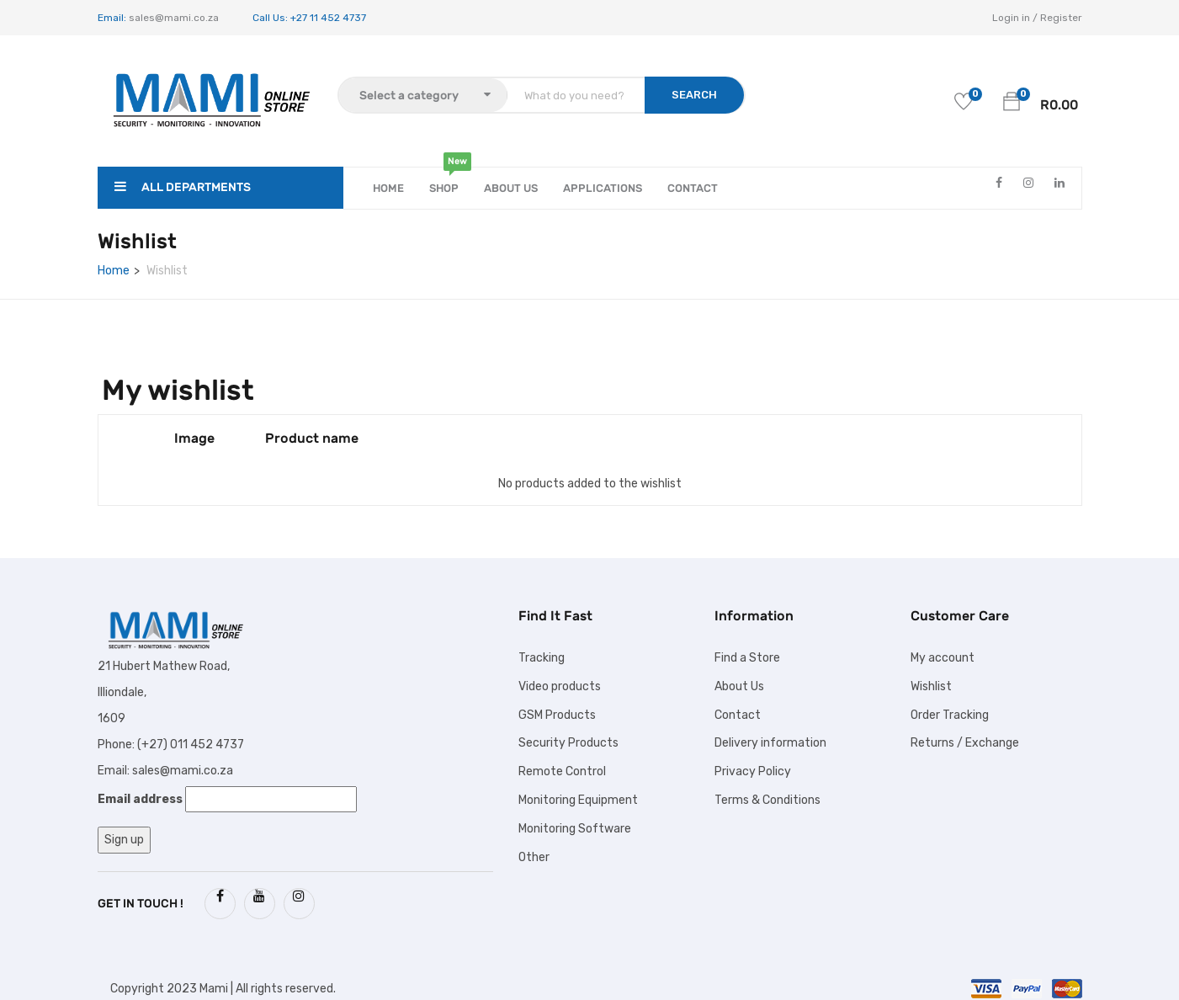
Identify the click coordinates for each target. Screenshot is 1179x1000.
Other (534, 857)
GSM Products (557, 715)
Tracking (541, 658)
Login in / (1015, 18)
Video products (559, 686)
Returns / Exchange (965, 743)
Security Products (568, 743)
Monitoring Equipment (578, 800)
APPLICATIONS (602, 188)
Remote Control (562, 771)
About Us (511, 188)
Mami (213, 988)
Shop (444, 181)
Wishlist (931, 686)
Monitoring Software (574, 829)
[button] (1011, 101)
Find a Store (747, 658)
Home (388, 188)
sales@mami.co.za (172, 18)
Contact (692, 188)
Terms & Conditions (767, 800)
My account (943, 658)
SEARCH (694, 94)
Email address (140, 799)
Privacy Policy (752, 771)
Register (1061, 18)
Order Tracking (950, 715)
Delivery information (770, 743)
